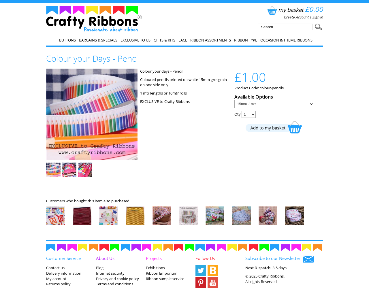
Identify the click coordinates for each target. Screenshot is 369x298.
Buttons (67, 40)
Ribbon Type (245, 40)
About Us (105, 258)
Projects (154, 258)
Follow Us (205, 258)
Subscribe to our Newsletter (279, 258)
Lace (182, 40)
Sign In (317, 17)
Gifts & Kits (164, 40)
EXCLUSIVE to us (135, 40)
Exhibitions (155, 267)
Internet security (110, 273)
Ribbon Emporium (161, 273)
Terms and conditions (114, 283)
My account (56, 278)
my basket (294, 9)
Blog (99, 267)
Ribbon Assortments (210, 40)
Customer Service (63, 258)
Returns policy (58, 283)
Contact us (55, 267)
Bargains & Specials (98, 40)
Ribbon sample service (165, 278)
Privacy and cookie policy (117, 278)
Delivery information (63, 273)
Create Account (296, 17)
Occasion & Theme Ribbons (286, 40)
